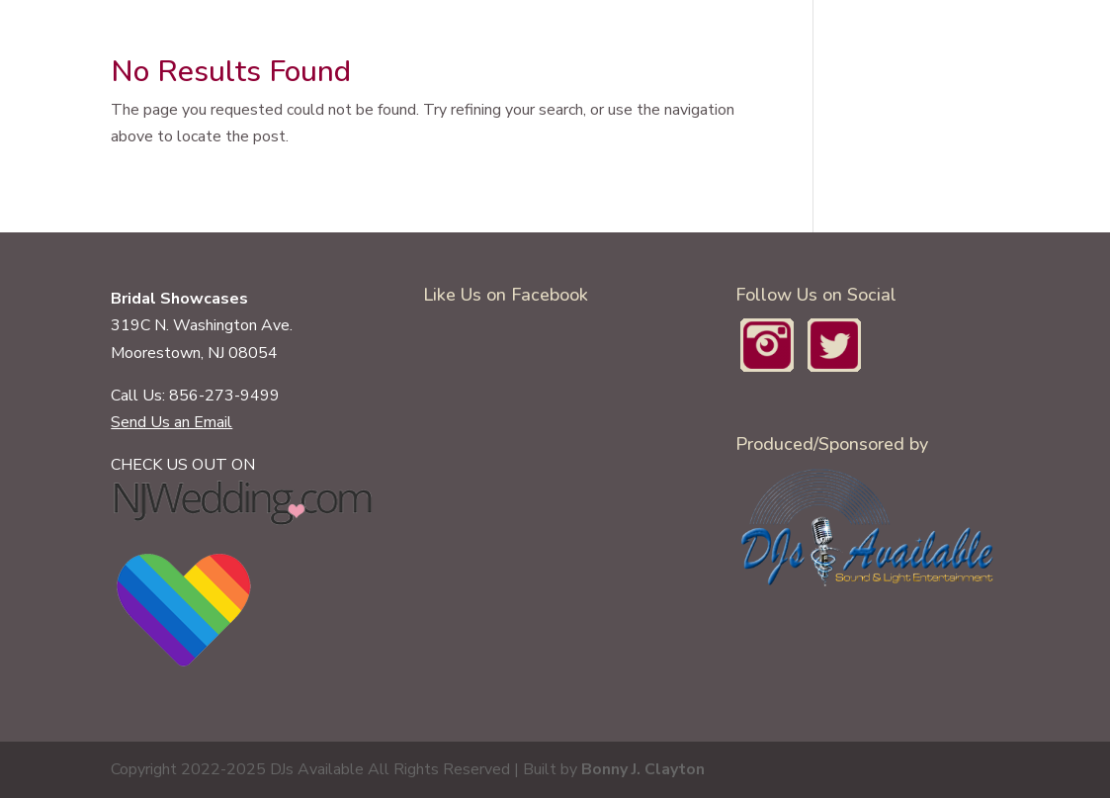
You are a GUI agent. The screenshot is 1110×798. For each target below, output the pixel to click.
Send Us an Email (171, 422)
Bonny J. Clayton (643, 769)
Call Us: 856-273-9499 (195, 395)
